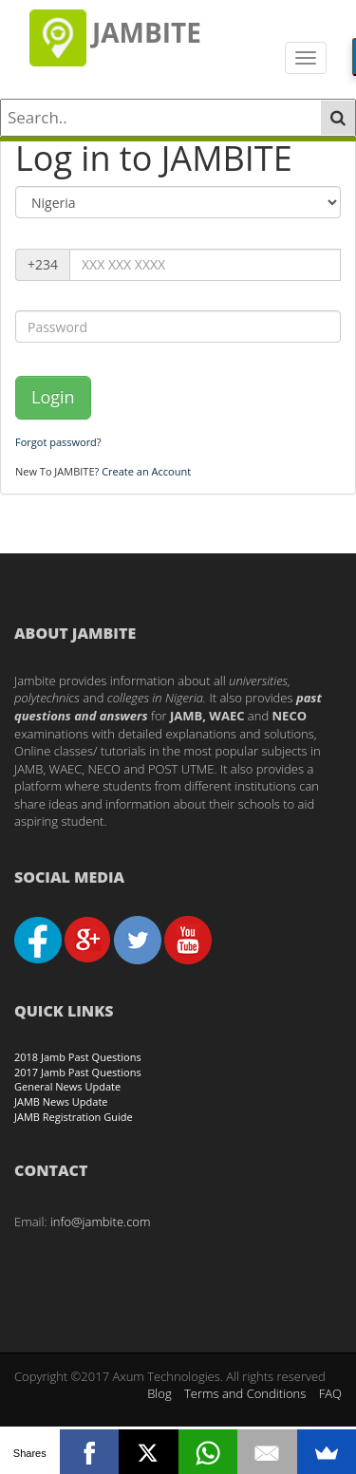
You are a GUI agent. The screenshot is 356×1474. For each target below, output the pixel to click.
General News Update (67, 1086)
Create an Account (146, 471)
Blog (159, 1393)
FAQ (330, 1393)
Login (53, 396)
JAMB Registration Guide (73, 1117)
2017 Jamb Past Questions (77, 1072)
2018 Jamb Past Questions (77, 1057)
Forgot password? (58, 442)
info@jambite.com (100, 1221)
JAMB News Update (61, 1101)
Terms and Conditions (245, 1393)
